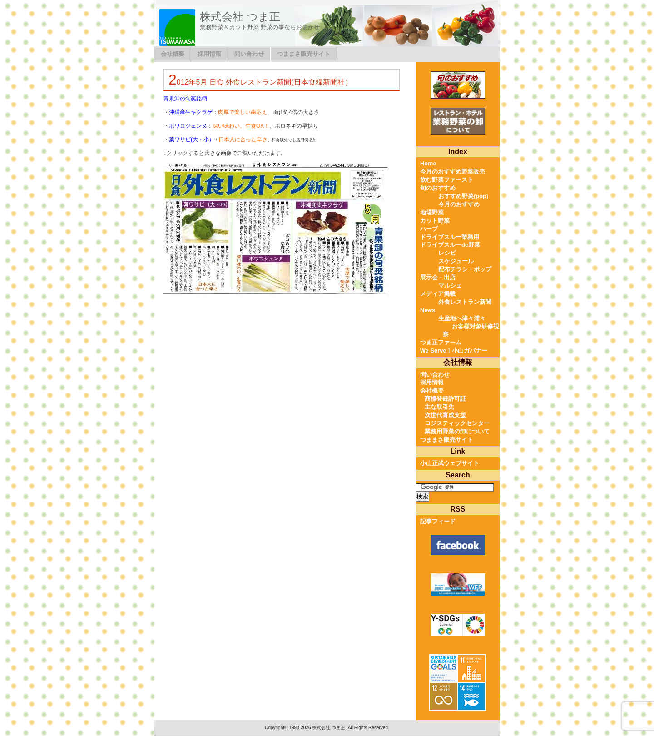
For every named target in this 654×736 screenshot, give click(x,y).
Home (428, 163)
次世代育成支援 (445, 415)
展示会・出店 (438, 277)
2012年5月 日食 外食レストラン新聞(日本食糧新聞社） (260, 82)
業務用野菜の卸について (457, 431)
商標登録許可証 (445, 398)
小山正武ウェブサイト (449, 463)
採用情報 (209, 53)
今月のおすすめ (459, 204)
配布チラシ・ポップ (464, 269)
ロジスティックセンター (457, 423)
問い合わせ (249, 53)
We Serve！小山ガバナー (453, 350)
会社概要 (172, 53)
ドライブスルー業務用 (449, 237)
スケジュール (456, 261)
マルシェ (450, 285)
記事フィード (438, 521)
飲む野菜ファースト (446, 179)
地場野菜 (432, 212)
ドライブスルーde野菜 (450, 244)
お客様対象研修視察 (471, 330)
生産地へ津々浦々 (462, 318)
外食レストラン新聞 (464, 301)
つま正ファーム (440, 342)
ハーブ (429, 228)
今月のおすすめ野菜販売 (452, 171)
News (427, 310)
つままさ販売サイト (303, 53)
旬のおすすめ (438, 187)
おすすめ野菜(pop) (463, 196)
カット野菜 (435, 220)
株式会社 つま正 (240, 16)
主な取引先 (439, 406)
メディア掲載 (438, 293)
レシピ (447, 252)
